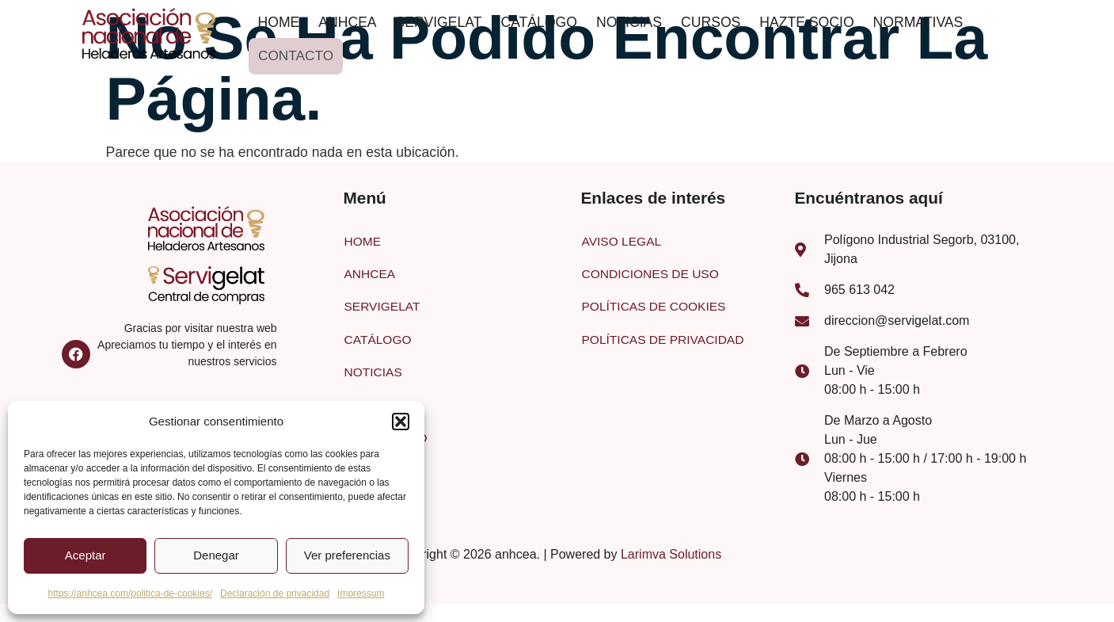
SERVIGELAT (439, 22)
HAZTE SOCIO (806, 22)
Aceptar (85, 555)
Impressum (360, 593)
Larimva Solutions (671, 556)
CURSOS (710, 22)
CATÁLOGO (538, 22)
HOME (279, 22)
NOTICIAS (629, 22)
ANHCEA (347, 22)
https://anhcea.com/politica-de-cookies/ (130, 593)
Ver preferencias (347, 555)
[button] (401, 421)
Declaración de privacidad (274, 593)
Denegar (216, 555)
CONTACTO (294, 55)
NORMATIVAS (918, 22)
